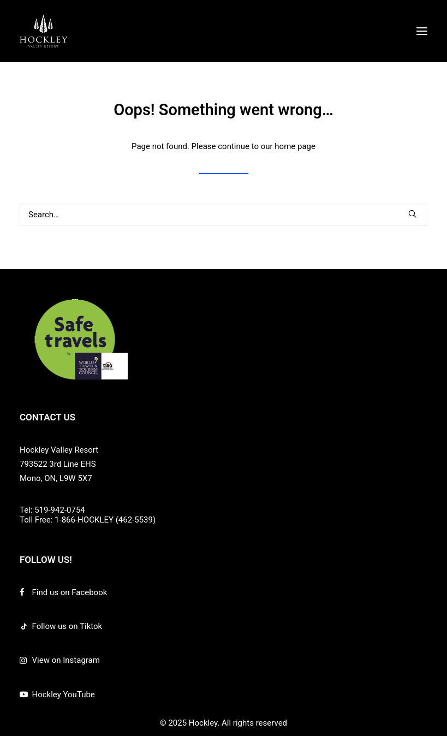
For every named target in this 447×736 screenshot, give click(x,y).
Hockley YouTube (63, 694)
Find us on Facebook (70, 592)
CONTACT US (47, 417)
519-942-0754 (59, 510)
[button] (422, 31)
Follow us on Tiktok (67, 626)
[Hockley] (44, 31)
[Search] (223, 214)
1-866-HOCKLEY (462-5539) (105, 520)
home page (295, 146)
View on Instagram (66, 660)
